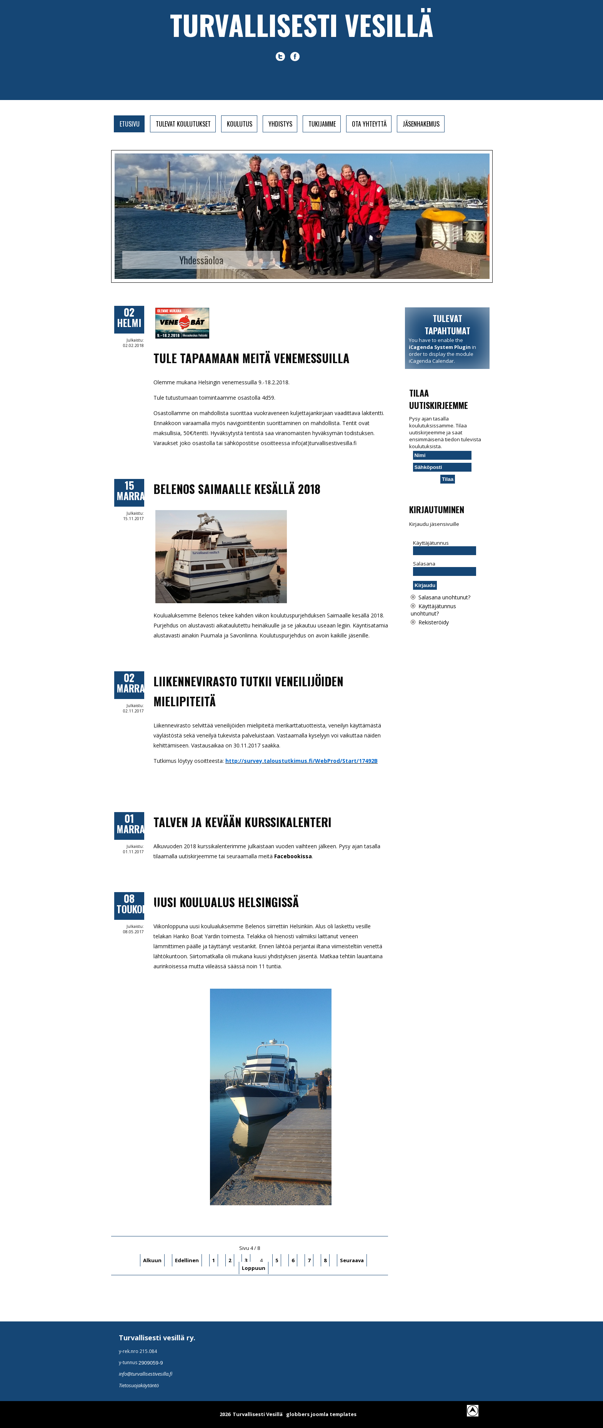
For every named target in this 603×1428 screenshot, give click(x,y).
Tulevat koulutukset (183, 123)
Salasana (424, 563)
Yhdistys (280, 123)
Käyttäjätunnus (431, 542)
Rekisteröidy (433, 622)
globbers (298, 1414)
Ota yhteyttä (369, 123)
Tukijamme (322, 123)
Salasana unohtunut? (444, 597)
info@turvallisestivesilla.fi (145, 1373)
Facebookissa (293, 856)
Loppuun (253, 1268)
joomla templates (333, 1414)
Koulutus (239, 123)
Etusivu (130, 123)
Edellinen (187, 1260)
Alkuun (152, 1260)
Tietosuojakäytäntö (139, 1385)
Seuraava (352, 1260)
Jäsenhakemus (421, 123)
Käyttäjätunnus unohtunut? (433, 609)
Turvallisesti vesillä (301, 24)
